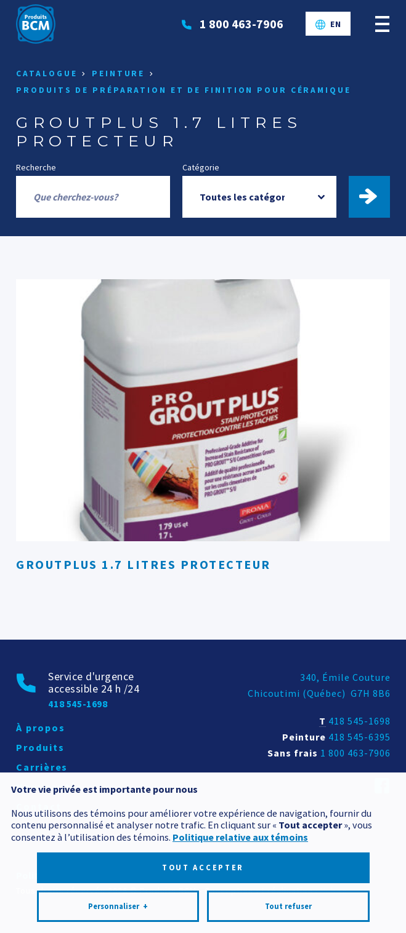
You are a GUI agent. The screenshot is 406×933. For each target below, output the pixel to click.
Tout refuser (288, 860)
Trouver (375, 197)
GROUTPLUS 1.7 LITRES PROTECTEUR (143, 564)
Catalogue (46, 73)
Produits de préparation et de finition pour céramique (183, 90)
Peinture (118, 73)
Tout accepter (203, 821)
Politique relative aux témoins (240, 791)
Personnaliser (118, 860)
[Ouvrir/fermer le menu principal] (382, 23)
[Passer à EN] (328, 24)
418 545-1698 (359, 721)
